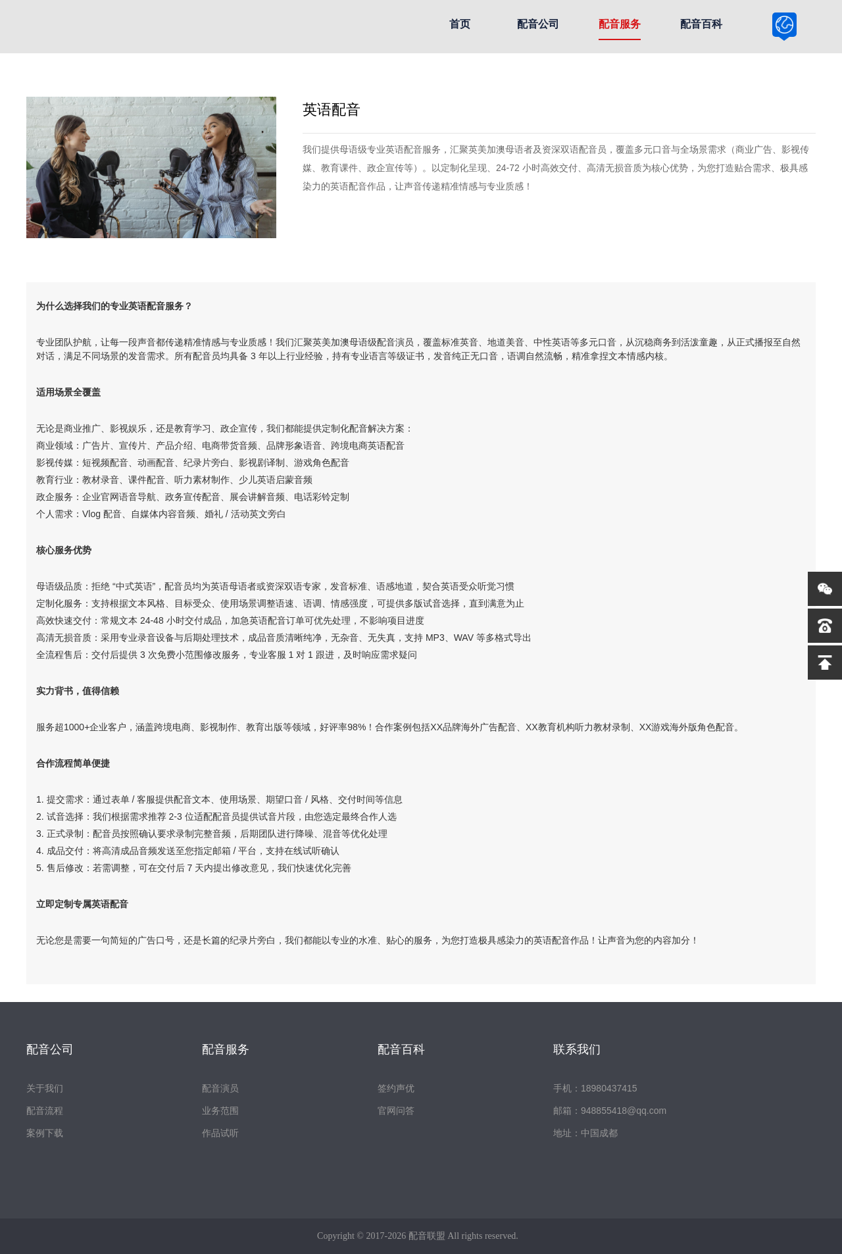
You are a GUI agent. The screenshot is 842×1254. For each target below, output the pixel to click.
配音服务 (620, 24)
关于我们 (44, 1088)
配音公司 (538, 24)
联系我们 (577, 1049)
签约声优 (396, 1088)
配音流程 (44, 1110)
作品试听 (220, 1133)
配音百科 (701, 24)
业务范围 (220, 1110)
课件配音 (146, 479)
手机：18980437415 (595, 1088)
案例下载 (44, 1133)
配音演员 (220, 1088)
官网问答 (396, 1110)
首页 (459, 24)
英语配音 (146, 306)
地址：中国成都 (585, 1133)
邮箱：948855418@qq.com (609, 1110)
